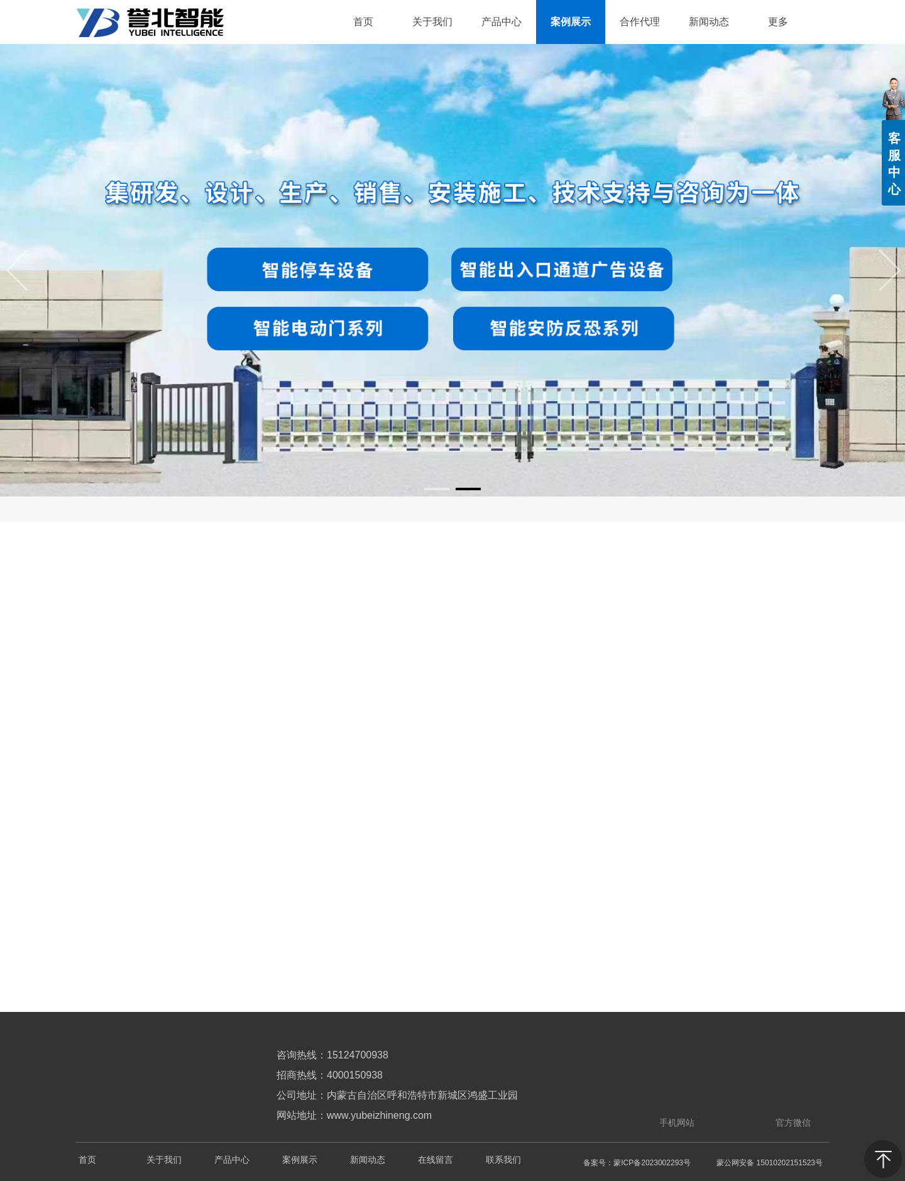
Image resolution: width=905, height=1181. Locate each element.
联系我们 (503, 1160)
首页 (87, 1160)
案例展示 (299, 1160)
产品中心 (232, 1160)
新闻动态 (367, 1160)
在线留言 (435, 1160)
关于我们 (164, 1160)
